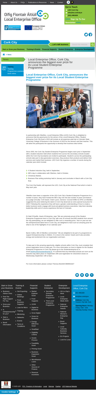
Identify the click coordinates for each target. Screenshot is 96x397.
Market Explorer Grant (35, 293)
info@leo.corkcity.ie (75, 13)
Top (92, 275)
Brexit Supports (63, 322)
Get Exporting (22, 291)
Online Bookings (20, 296)
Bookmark (87, 275)
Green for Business (35, 317)
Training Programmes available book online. (16, 71)
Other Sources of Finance (35, 367)
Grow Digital (36, 313)
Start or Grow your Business (13, 49)
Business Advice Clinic (7, 292)
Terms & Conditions (21, 325)
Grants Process (35, 339)
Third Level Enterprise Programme (50, 303)
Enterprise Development (84, 49)
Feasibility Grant (35, 344)
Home (5, 2)
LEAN (34, 304)
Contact (60, 2)
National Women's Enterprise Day (64, 315)
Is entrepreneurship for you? (9, 312)
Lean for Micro (22, 307)
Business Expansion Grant (35, 354)
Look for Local (65, 340)
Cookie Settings (9, 392)
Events (19, 321)
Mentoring (20, 314)
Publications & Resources (37, 2)
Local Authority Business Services (63, 330)
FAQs (23, 2)
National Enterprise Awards (64, 306)
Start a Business (6, 318)
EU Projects (64, 336)
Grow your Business (6, 305)
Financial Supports (49, 49)
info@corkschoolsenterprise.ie (41, 251)
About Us (14, 2)
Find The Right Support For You (8, 299)
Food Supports (35, 300)
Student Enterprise (65, 49)
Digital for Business (35, 309)
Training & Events (33, 49)
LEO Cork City (73, 10)
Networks (20, 317)
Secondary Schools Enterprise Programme (50, 294)
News (52, 2)
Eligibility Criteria (35, 333)
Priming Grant (37, 349)
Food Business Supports (20, 302)
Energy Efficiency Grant (35, 324)
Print (77, 275)
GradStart (35, 329)
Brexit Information (7, 324)
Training (20, 311)
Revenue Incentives (35, 374)
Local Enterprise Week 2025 (64, 299)
